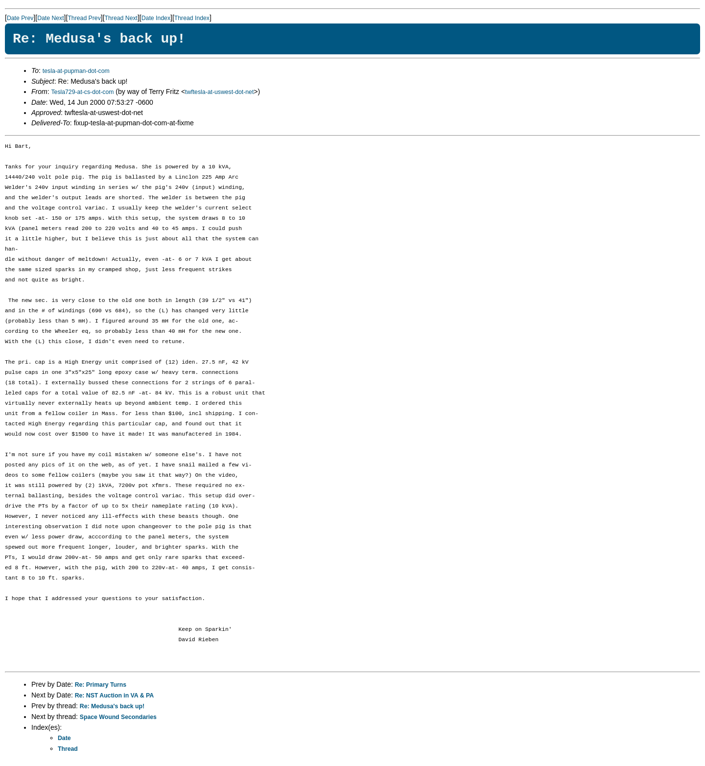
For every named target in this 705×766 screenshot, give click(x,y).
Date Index (155, 18)
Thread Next (121, 18)
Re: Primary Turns (100, 684)
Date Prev (20, 18)
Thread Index (192, 18)
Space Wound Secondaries (118, 717)
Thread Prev (84, 18)
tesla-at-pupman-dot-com (76, 71)
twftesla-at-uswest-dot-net (219, 92)
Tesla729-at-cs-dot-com (82, 92)
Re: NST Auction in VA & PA (114, 695)
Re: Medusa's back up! (112, 706)
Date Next (50, 18)
